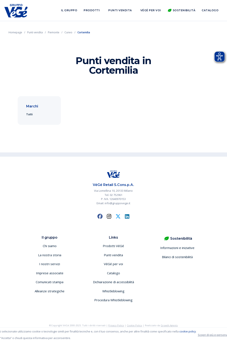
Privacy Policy (116, 325)
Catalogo (210, 10)
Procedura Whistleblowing (113, 300)
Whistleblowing (113, 291)
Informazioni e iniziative (177, 248)
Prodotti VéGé (113, 246)
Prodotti (92, 10)
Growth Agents (169, 325)
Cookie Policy (134, 325)
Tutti (29, 114)
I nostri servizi (49, 264)
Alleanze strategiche (49, 291)
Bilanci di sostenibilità (177, 257)
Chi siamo (50, 246)
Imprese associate (49, 273)
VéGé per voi (150, 10)
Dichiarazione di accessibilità (113, 282)
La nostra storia (49, 255)
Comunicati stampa (49, 282)
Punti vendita (120, 10)
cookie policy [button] (187, 331)
